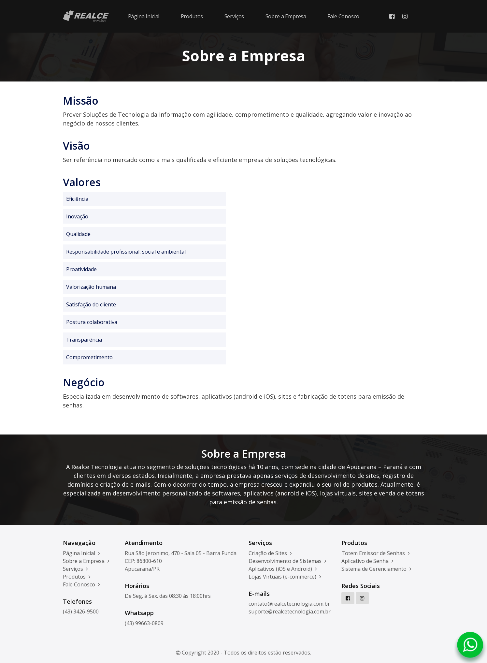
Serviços (234, 16)
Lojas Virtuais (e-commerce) (285, 576)
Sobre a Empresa (286, 16)
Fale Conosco (343, 16)
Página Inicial (144, 16)
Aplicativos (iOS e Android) (283, 568)
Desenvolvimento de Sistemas (287, 561)
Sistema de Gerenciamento (376, 568)
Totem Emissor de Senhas (375, 553)
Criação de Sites (270, 553)
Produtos (192, 16)
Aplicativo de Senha (367, 561)
